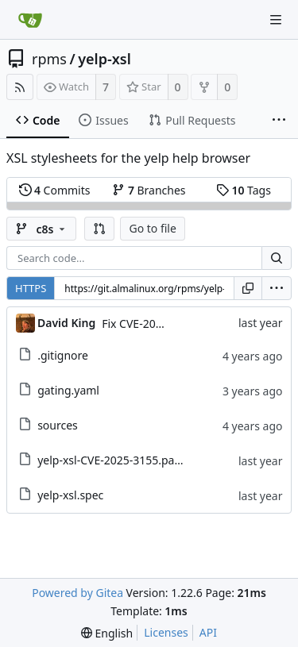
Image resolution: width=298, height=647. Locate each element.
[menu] (276, 288)
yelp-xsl (104, 59)
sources (57, 425)
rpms (49, 59)
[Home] (30, 20)
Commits (55, 190)
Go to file (152, 228)
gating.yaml (68, 390)
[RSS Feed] (19, 87)
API (208, 632)
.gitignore (62, 355)
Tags (243, 190)
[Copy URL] (248, 288)
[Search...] (276, 258)
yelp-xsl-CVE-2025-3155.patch (114, 460)
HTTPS (30, 288)
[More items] (279, 120)
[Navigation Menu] (275, 20)
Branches (148, 190)
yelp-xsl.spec (70, 495)
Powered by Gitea (77, 592)
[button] (99, 229)
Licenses (166, 632)
